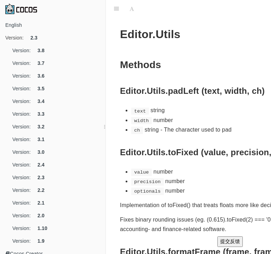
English (13, 25)
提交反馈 (230, 241)
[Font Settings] (131, 9)
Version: (24, 37)
